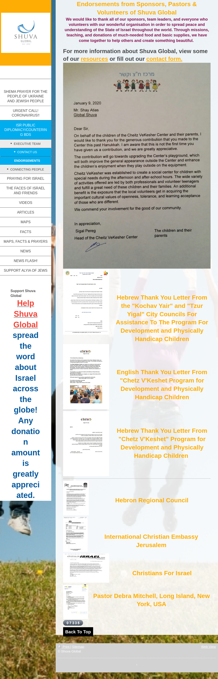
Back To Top (78, 631)
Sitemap (78, 646)
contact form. (164, 59)
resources (94, 59)
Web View (208, 646)
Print (64, 646)
